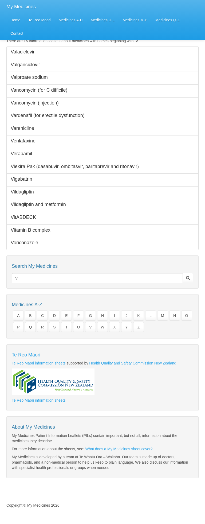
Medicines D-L (103, 20)
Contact (16, 33)
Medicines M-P (135, 20)
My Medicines (21, 6)
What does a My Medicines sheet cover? (118, 449)
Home (15, 20)
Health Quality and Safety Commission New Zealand (132, 363)
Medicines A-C (71, 20)
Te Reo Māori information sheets (39, 363)
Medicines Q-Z (167, 20)
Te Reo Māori (39, 20)
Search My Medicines (35, 266)
